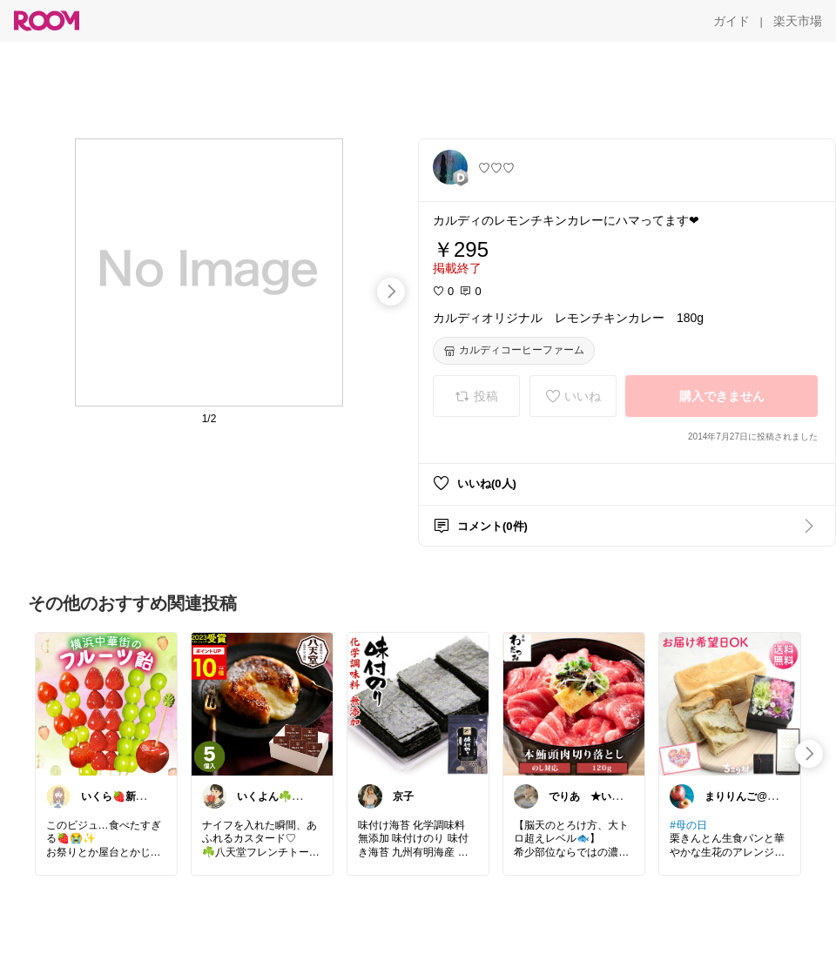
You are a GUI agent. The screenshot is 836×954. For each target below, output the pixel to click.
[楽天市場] (797, 21)
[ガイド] (731, 21)
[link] (106, 703)
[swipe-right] (391, 292)
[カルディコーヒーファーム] (514, 351)
